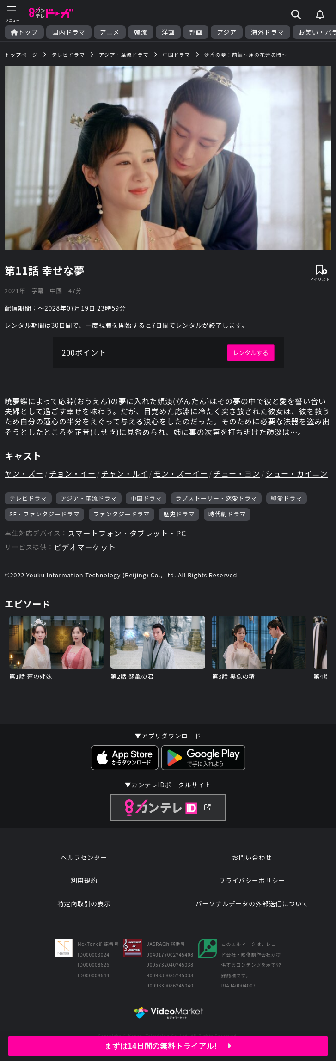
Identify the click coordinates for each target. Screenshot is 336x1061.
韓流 (140, 32)
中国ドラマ (146, 498)
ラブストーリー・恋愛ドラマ (216, 498)
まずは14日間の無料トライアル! (168, 1046)
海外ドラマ (267, 32)
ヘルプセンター (84, 857)
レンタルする (251, 352)
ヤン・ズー (24, 473)
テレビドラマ (28, 498)
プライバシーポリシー (252, 880)
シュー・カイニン (297, 473)
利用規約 (84, 880)
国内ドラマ (69, 32)
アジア (227, 32)
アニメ (110, 32)
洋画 (168, 32)
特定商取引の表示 (83, 903)
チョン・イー (72, 473)
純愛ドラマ (286, 498)
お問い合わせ (252, 857)
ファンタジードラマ (121, 513)
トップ (24, 32)
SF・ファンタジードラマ (44, 513)
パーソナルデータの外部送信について (251, 903)
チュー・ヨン (237, 473)
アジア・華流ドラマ (89, 498)
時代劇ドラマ (227, 513)
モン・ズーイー (180, 473)
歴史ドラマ (179, 513)
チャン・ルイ (124, 473)
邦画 (195, 32)
